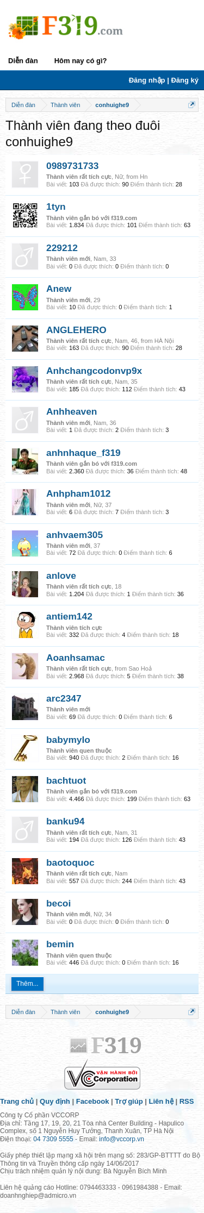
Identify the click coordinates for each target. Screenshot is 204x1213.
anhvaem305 (74, 534)
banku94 (65, 821)
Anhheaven (71, 411)
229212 (62, 247)
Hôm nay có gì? (80, 61)
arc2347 (64, 698)
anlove (61, 575)
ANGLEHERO (76, 329)
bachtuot (66, 780)
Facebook (92, 1101)
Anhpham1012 (78, 493)
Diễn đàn (23, 61)
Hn (143, 176)
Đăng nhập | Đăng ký (164, 80)
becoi (58, 903)
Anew (58, 288)
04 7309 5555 (53, 1139)
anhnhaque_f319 (83, 452)
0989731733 (72, 165)
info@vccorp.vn (121, 1139)
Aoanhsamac (75, 657)
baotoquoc (70, 862)
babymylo (68, 739)
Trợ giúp (129, 1101)
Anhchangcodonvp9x (94, 370)
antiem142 (69, 616)
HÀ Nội (164, 340)
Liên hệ (161, 1101)
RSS (187, 1101)
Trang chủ (17, 1101)
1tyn (56, 206)
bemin (60, 944)
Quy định (55, 1101)
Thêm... (27, 983)
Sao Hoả (140, 668)
